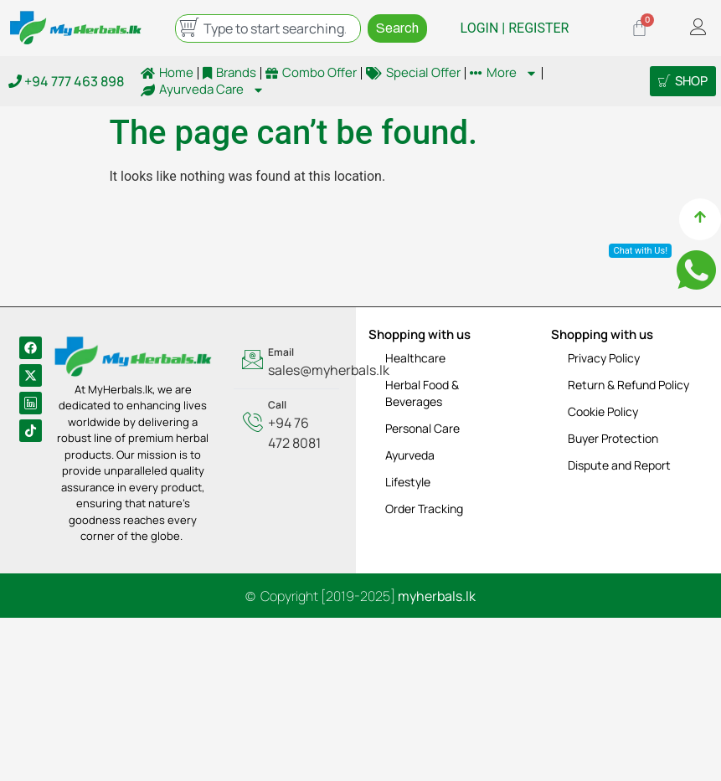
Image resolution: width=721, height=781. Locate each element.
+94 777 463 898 (66, 81)
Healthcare (415, 358)
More (504, 72)
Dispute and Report (619, 465)
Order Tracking (424, 508)
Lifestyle (407, 482)
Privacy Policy (604, 358)
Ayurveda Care (203, 89)
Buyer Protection (613, 438)
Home (167, 72)
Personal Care (422, 428)
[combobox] (268, 28)
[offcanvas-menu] (698, 28)
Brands (229, 72)
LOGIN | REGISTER (515, 28)
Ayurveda (410, 455)
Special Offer (413, 72)
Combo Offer (311, 72)
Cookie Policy (603, 411)
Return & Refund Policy (628, 385)
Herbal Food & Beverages (422, 393)
